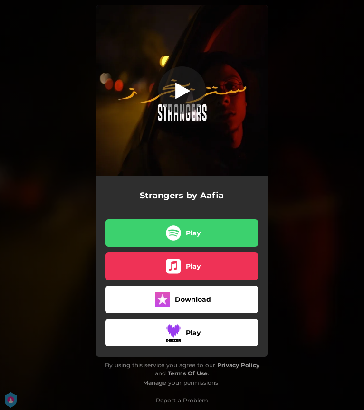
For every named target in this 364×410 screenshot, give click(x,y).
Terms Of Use (188, 373)
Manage (154, 382)
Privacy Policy (238, 365)
